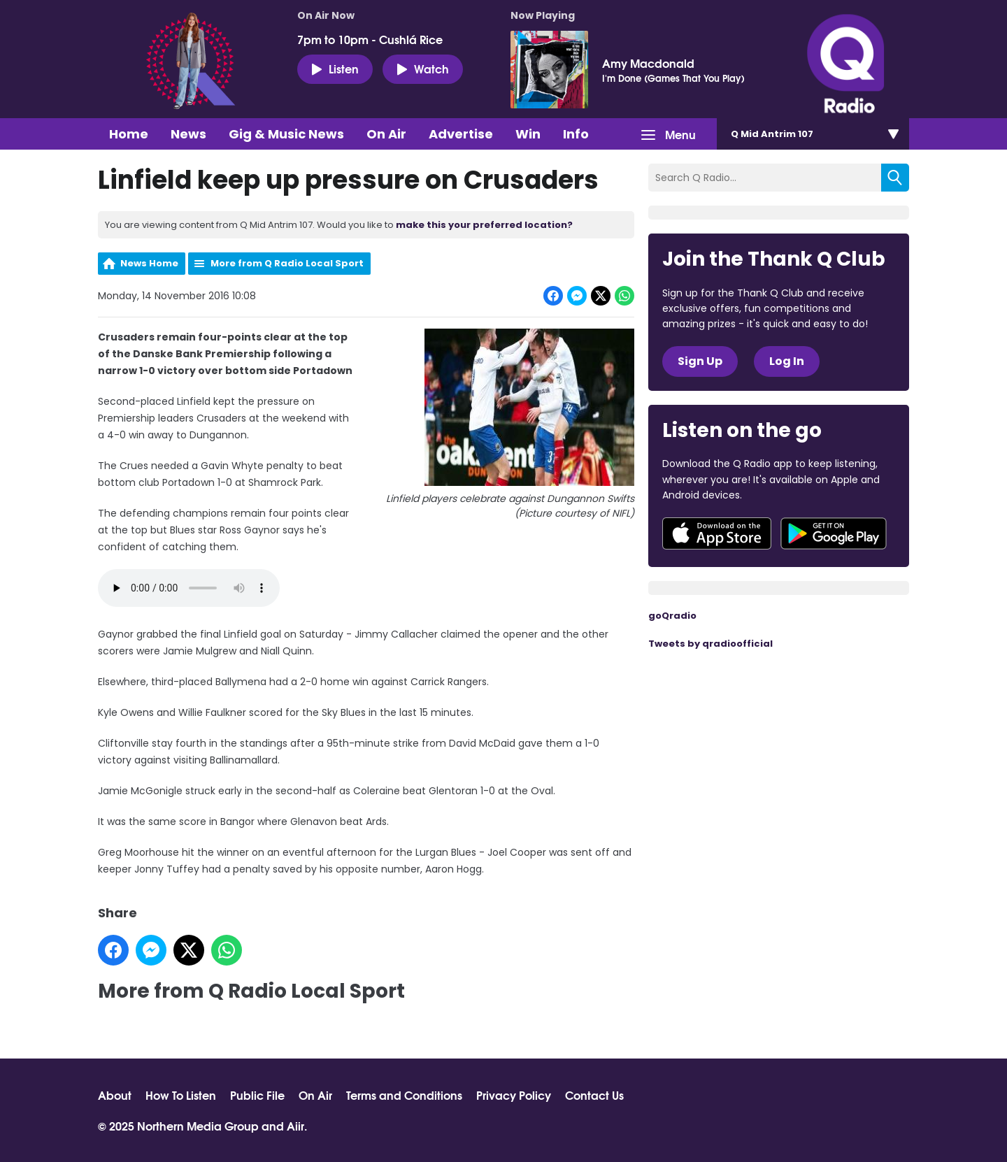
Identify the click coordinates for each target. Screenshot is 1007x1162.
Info (576, 134)
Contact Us (594, 1094)
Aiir (295, 1125)
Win (528, 134)
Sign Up (700, 361)
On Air (386, 134)
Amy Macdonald (648, 63)
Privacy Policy (513, 1094)
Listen (335, 68)
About (114, 1094)
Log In (786, 361)
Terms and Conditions (404, 1094)
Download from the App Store (716, 533)
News (188, 134)
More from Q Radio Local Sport (287, 263)
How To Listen (180, 1094)
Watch (423, 68)
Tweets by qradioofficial (710, 643)
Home (128, 134)
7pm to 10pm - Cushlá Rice (370, 39)
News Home (149, 263)
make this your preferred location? (484, 224)
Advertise (461, 134)
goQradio (672, 615)
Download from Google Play (833, 533)
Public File (257, 1094)
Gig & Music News (286, 134)
